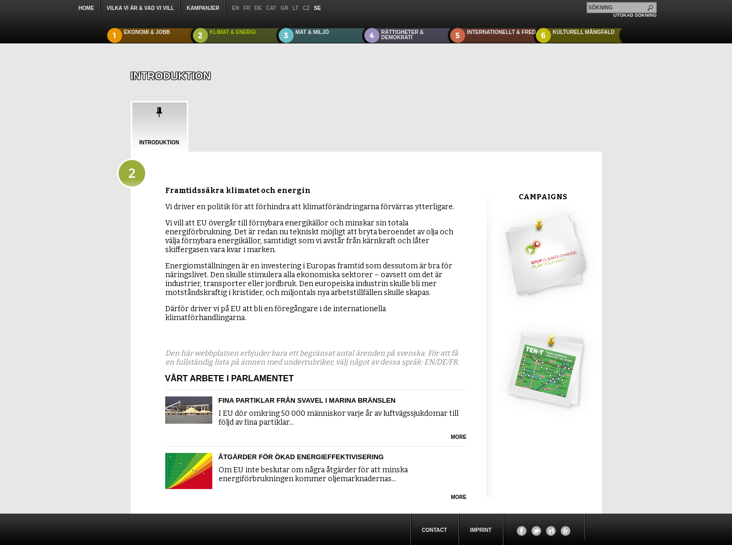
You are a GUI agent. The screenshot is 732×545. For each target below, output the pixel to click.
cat (271, 8)
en (235, 8)
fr (246, 8)
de (258, 8)
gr (284, 8)
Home (86, 8)
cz (306, 8)
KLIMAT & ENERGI (233, 32)
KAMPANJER (203, 8)
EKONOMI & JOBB (147, 32)
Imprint (480, 530)
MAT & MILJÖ (312, 32)
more (458, 437)
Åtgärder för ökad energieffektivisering (301, 457)
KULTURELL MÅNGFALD (584, 32)
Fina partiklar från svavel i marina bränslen (307, 400)
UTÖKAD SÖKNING (635, 15)
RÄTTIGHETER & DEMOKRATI (402, 34)
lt (295, 8)
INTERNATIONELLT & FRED (501, 32)
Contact (434, 530)
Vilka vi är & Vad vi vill (140, 8)
